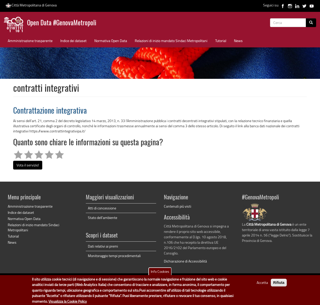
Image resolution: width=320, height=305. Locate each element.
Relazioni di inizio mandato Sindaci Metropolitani (171, 40)
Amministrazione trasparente (30, 40)
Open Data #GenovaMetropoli (61, 23)
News (238, 40)
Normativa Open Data (110, 40)
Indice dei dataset (73, 40)
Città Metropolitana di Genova (31, 5)
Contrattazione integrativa (50, 111)
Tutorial (220, 40)
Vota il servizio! (27, 165)
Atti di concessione (102, 208)
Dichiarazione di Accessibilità (185, 261)
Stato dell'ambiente (102, 217)
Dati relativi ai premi (103, 246)
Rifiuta (278, 285)
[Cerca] (311, 22)
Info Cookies (160, 273)
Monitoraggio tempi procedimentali (114, 255)
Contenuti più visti (177, 206)
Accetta (262, 284)
